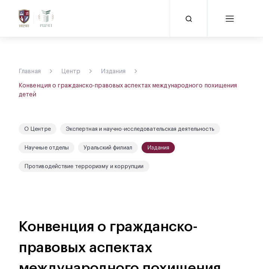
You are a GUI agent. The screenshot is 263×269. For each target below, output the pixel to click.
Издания (113, 71)
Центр (71, 71)
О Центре (37, 129)
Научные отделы (46, 148)
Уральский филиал (108, 148)
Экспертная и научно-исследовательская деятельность (140, 129)
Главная (30, 71)
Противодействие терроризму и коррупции (84, 166)
